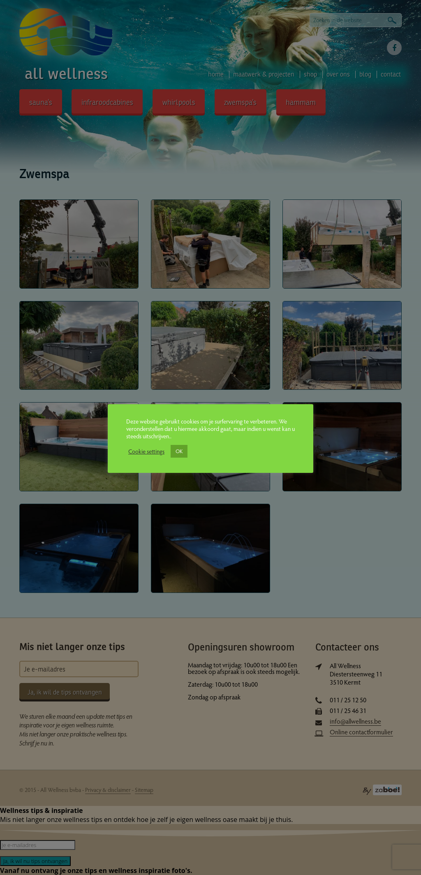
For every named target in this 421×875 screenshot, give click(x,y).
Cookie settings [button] (146, 451)
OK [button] (179, 451)
